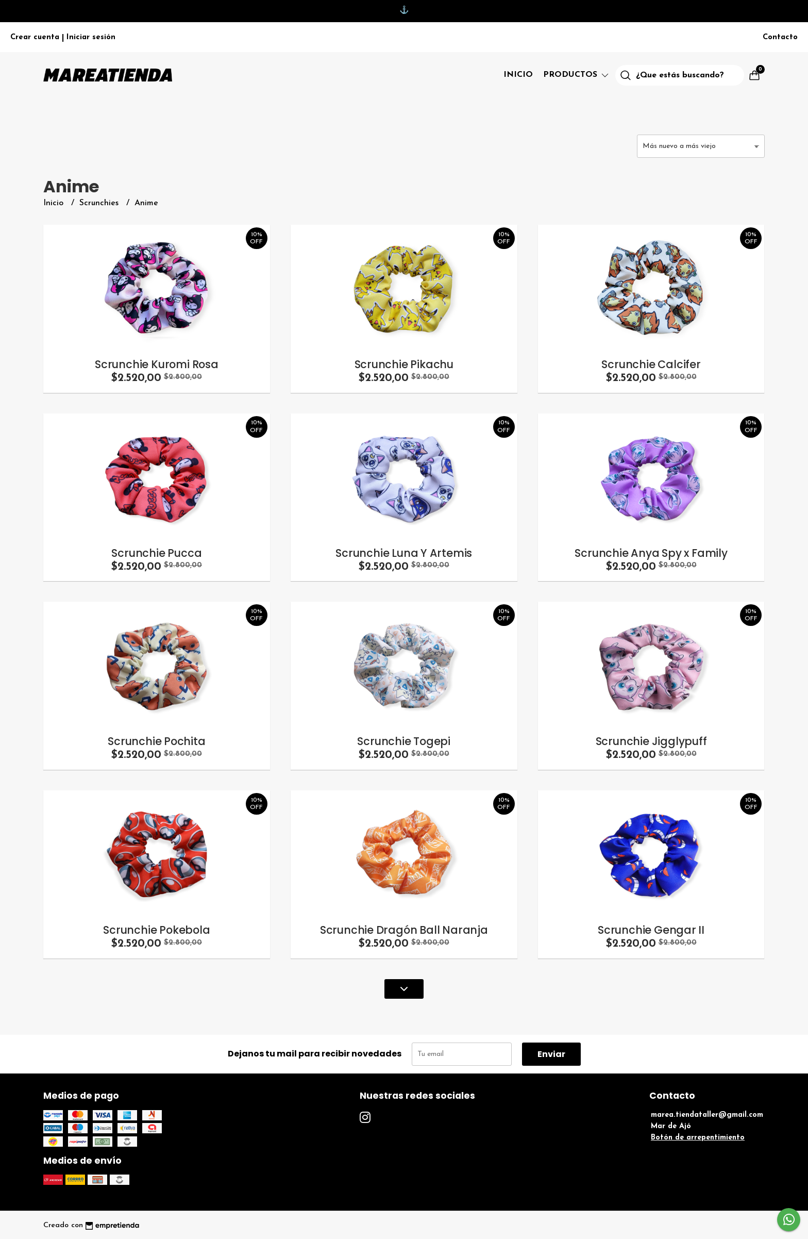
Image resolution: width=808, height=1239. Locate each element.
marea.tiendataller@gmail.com (707, 1115)
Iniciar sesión (90, 37)
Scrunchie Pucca (156, 553)
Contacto (780, 37)
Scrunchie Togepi (403, 741)
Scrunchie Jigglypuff (651, 741)
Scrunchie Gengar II (651, 929)
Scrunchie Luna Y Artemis (403, 553)
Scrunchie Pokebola (156, 929)
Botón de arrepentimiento (698, 1138)
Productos (576, 75)
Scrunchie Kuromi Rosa (156, 364)
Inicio (518, 75)
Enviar (551, 1054)
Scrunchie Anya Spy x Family (651, 553)
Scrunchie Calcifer (650, 364)
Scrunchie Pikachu (404, 364)
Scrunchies (100, 203)
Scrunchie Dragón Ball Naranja (404, 929)
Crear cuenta (34, 37)
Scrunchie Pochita (156, 741)
